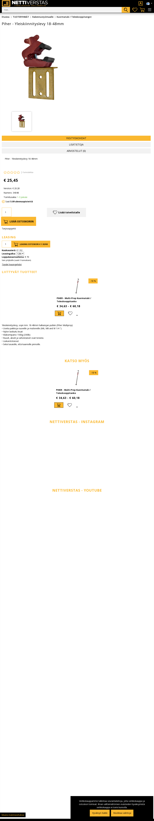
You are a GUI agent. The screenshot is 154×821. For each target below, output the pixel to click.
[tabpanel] (77, 297)
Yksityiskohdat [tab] (76, 138)
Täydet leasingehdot (12, 264)
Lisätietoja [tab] (76, 144)
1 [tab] (77, 315)
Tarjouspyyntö (9, 228)
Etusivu (5, 16)
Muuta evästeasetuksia (13, 814)
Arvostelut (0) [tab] (76, 151)
